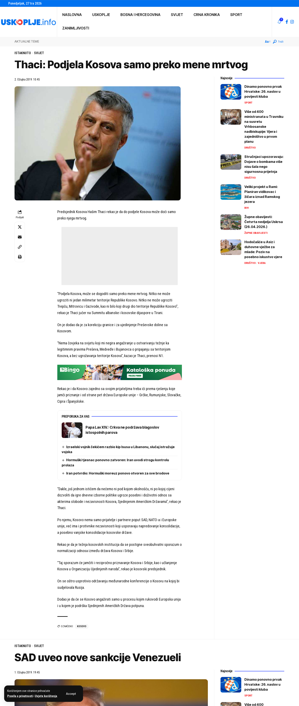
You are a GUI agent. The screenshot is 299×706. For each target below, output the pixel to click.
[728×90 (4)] (119, 372)
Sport (248, 102)
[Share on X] (20, 227)
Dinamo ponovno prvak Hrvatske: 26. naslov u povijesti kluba (263, 91)
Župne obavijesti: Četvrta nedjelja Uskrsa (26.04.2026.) (263, 222)
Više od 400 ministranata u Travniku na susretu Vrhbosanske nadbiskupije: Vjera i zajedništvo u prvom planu (263, 127)
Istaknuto (23, 53)
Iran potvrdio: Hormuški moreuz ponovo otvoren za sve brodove (117, 473)
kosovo (81, 626)
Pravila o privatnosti (20, 696)
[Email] (20, 237)
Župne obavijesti (256, 232)
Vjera (262, 263)
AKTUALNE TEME (27, 41)
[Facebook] (286, 22)
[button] (71, 693)
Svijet (39, 53)
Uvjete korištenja (46, 696)
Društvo (250, 147)
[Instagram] (292, 22)
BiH (246, 207)
